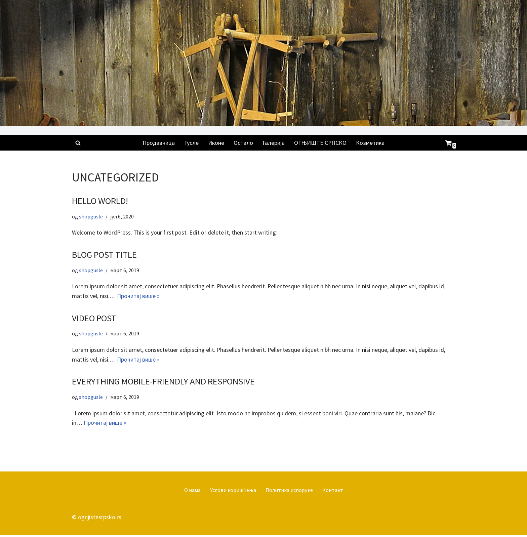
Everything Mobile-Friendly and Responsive (163, 382)
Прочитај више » (138, 296)
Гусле (191, 143)
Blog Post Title (104, 255)
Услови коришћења (232, 491)
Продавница (157, 143)
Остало (243, 143)
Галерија (273, 143)
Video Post (94, 319)
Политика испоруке (289, 491)
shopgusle (91, 216)
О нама (191, 491)
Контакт (333, 491)
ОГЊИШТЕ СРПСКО (320, 143)
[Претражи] (78, 143)
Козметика (371, 143)
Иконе (216, 143)
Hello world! (100, 201)
